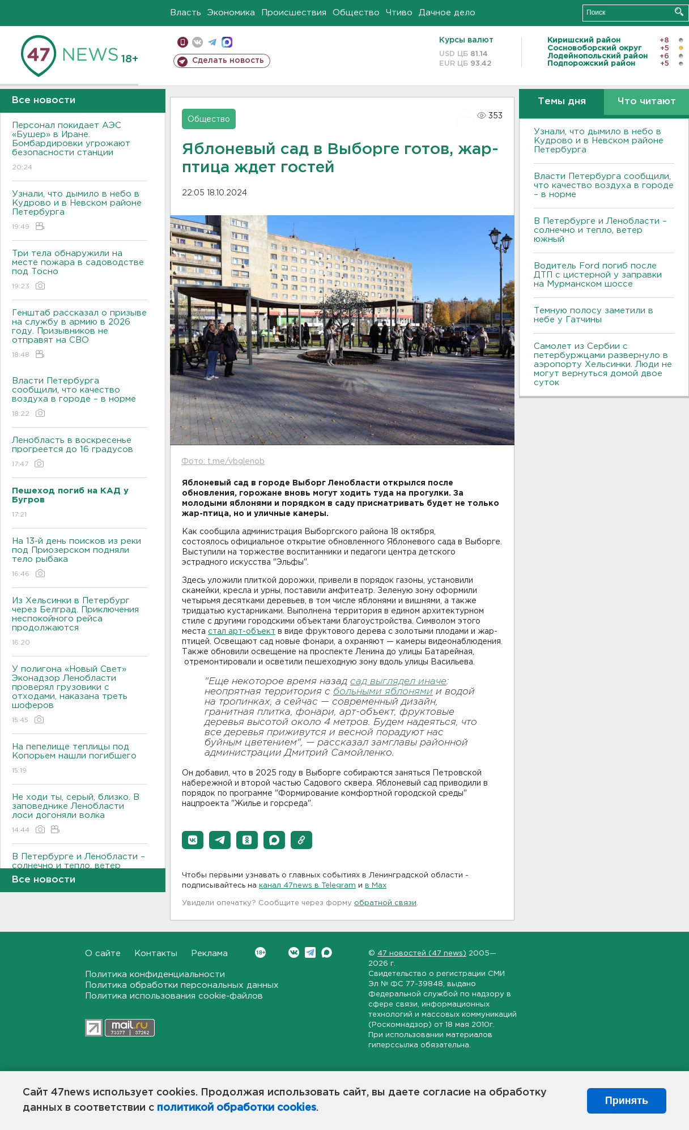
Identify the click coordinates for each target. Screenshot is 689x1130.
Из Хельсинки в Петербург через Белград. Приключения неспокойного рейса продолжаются (79, 622)
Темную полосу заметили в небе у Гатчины (593, 315)
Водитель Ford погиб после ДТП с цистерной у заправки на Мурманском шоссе (598, 275)
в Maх (375, 885)
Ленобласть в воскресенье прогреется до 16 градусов (79, 453)
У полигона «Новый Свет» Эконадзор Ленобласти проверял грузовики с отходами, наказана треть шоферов (79, 695)
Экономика (231, 12)
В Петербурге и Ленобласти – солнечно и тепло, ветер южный (600, 230)
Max (326, 952)
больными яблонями (383, 692)
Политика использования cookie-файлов (174, 996)
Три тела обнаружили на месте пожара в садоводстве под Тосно (79, 270)
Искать (679, 11)
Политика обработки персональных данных (182, 985)
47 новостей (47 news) (421, 953)
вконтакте (197, 42)
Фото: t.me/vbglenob (223, 461)
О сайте (103, 953)
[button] (192, 840)
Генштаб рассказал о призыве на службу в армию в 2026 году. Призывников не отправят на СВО (79, 334)
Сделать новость (228, 60)
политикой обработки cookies (236, 1107)
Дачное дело (447, 12)
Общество (356, 12)
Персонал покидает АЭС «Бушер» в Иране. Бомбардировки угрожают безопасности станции (79, 147)
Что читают (647, 101)
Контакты (155, 953)
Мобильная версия (182, 42)
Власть (185, 12)
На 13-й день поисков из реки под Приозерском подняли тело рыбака (79, 558)
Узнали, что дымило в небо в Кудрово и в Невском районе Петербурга (79, 211)
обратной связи (385, 903)
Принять (626, 1100)
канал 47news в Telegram (307, 885)
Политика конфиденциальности (155, 974)
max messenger (227, 42)
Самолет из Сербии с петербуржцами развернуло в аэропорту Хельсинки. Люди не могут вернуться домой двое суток (603, 364)
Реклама (209, 953)
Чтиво (399, 12)
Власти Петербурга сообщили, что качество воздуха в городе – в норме (79, 398)
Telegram (310, 952)
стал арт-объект (241, 631)
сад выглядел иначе (398, 681)
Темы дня (562, 101)
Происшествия (293, 12)
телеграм (212, 42)
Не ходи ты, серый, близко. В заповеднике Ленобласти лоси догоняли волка (79, 814)
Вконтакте (260, 952)
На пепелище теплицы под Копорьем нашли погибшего (79, 759)
